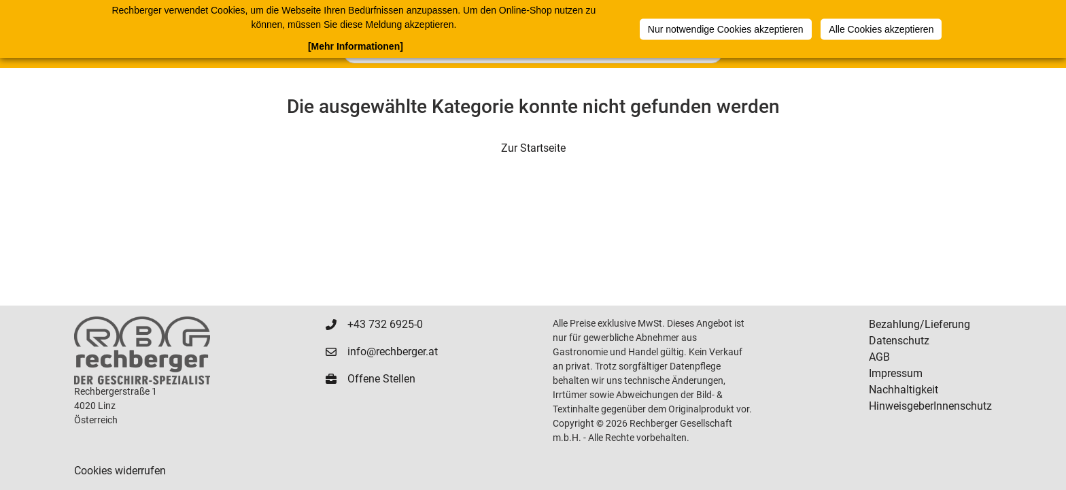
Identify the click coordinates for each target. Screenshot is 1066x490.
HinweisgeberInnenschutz (930, 405)
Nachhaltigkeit (903, 389)
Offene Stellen (381, 378)
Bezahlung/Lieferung (919, 324)
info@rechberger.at (392, 351)
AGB (879, 356)
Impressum (896, 373)
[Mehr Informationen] (355, 46)
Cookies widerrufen (120, 470)
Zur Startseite (533, 148)
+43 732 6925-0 (385, 324)
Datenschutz (899, 340)
